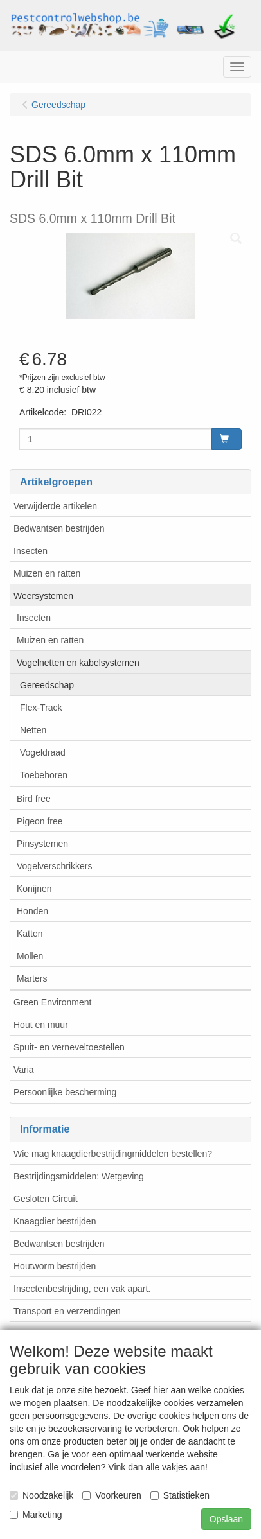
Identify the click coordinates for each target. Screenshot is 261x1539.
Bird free (34, 799)
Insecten (31, 551)
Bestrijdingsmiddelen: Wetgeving (79, 1176)
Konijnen (34, 888)
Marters (32, 978)
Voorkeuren (111, 1495)
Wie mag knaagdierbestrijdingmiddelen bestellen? (113, 1154)
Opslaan (226, 1519)
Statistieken (180, 1495)
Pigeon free (40, 821)
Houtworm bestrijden (55, 1266)
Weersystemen (43, 596)
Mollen (30, 956)
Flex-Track (41, 707)
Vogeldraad (43, 752)
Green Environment (52, 1002)
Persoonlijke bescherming (65, 1092)
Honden (32, 911)
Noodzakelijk (41, 1495)
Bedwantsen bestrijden (59, 528)
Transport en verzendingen (67, 1311)
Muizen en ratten (47, 573)
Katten (29, 933)
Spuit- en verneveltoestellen (69, 1047)
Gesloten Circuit (46, 1199)
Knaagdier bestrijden (55, 1221)
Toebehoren (44, 775)
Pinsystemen (42, 844)
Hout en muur (41, 1025)
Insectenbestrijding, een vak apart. (82, 1288)
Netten (33, 730)
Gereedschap (47, 685)
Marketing (36, 1514)
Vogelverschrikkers (55, 866)
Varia (24, 1070)
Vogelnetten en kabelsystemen (78, 662)
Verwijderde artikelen (55, 506)
